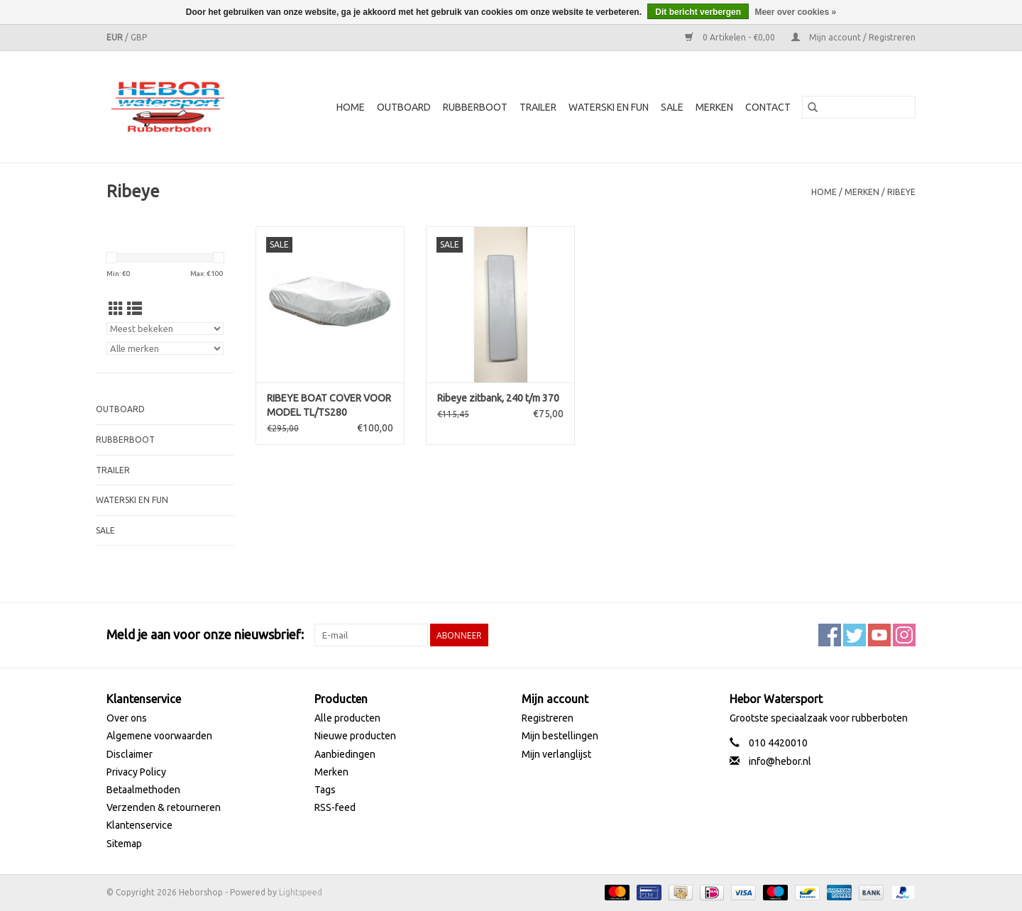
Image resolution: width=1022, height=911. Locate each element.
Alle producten (347, 718)
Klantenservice (139, 825)
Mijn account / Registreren (853, 37)
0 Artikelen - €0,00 (731, 37)
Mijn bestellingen (560, 735)
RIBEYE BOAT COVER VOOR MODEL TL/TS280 (329, 405)
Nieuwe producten (355, 735)
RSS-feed (335, 807)
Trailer (538, 107)
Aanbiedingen (344, 754)
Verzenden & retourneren (163, 807)
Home (350, 107)
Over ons (126, 718)
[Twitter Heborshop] (854, 635)
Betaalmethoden (143, 789)
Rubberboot (475, 107)
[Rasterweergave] (116, 308)
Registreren (547, 718)
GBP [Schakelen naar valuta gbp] (139, 37)
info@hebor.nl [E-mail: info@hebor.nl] (780, 761)
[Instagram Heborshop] (904, 635)
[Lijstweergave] (134, 308)
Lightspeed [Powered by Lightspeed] (300, 892)
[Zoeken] (859, 107)
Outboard (404, 107)
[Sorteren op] (165, 328)
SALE (672, 107)
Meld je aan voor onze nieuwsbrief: (205, 634)
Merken (714, 107)
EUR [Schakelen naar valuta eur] (115, 37)
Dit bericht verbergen (698, 12)
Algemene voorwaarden (159, 735)
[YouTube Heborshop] (879, 635)
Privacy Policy (136, 772)
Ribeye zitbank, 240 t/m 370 (498, 398)
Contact (768, 107)
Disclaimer (129, 754)
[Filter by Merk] (165, 348)
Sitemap (124, 843)
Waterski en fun (608, 107)
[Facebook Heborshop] (829, 635)
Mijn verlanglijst (556, 754)
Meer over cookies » (795, 12)
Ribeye (901, 192)
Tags (325, 789)
